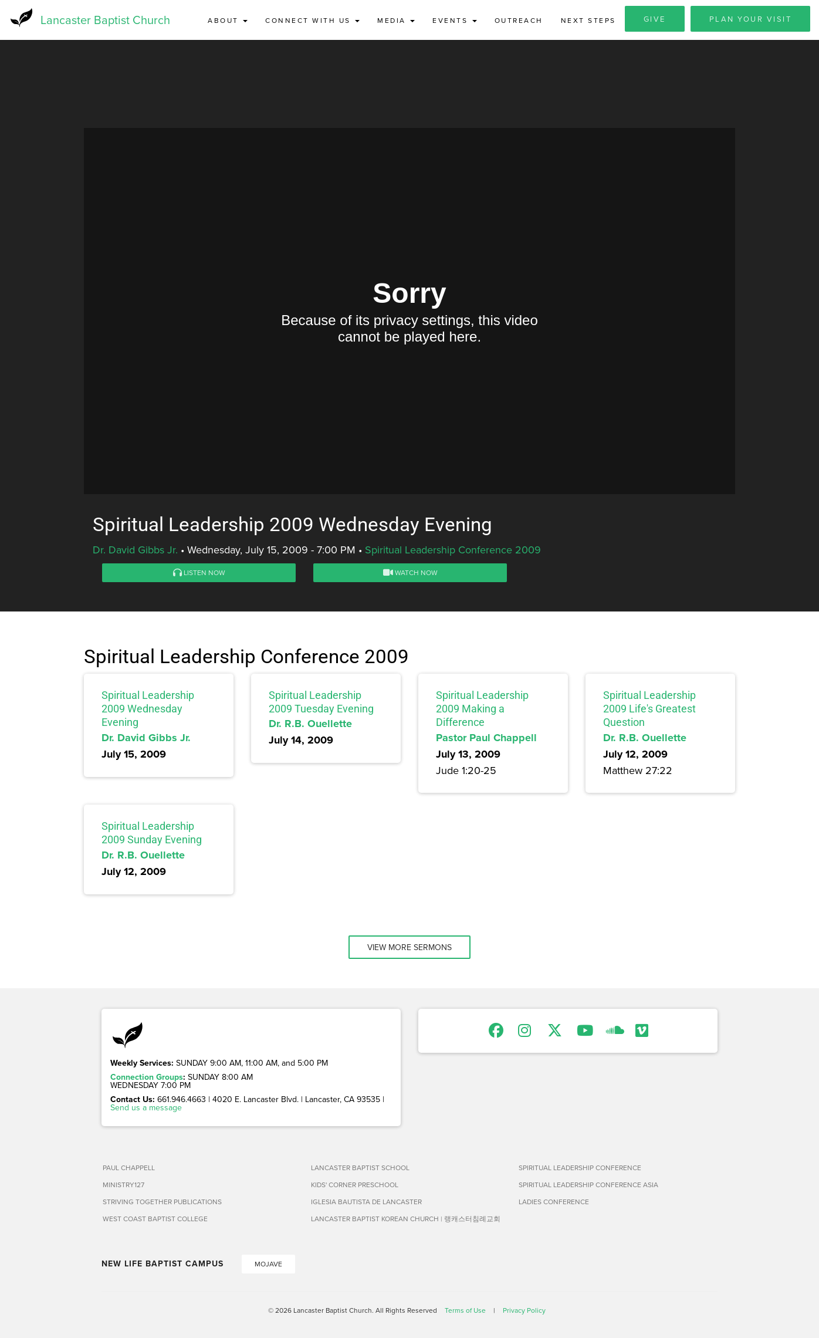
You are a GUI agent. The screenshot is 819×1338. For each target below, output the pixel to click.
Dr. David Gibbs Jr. (135, 550)
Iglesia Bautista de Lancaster (366, 1203)
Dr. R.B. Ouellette (310, 725)
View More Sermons (409, 948)
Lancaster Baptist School (360, 1169)
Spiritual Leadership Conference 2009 (453, 550)
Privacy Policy (524, 1311)
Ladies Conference (554, 1203)
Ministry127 (123, 1186)
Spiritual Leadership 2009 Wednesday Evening (147, 710)
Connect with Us (312, 20)
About (228, 20)
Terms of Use (465, 1311)
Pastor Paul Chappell (486, 738)
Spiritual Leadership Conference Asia (588, 1186)
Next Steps (588, 20)
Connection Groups (146, 1078)
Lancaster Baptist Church (105, 20)
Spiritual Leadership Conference (580, 1169)
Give (655, 18)
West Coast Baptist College (155, 1220)
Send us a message (146, 1108)
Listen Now (199, 574)
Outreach (519, 20)
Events (454, 20)
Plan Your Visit (750, 18)
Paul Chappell (129, 1169)
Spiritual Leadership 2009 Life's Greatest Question (649, 710)
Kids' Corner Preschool (354, 1186)
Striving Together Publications (162, 1203)
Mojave (268, 1265)
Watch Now (410, 574)
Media (396, 20)
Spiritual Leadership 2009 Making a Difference (482, 710)
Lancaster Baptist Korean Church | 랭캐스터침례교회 (405, 1220)
